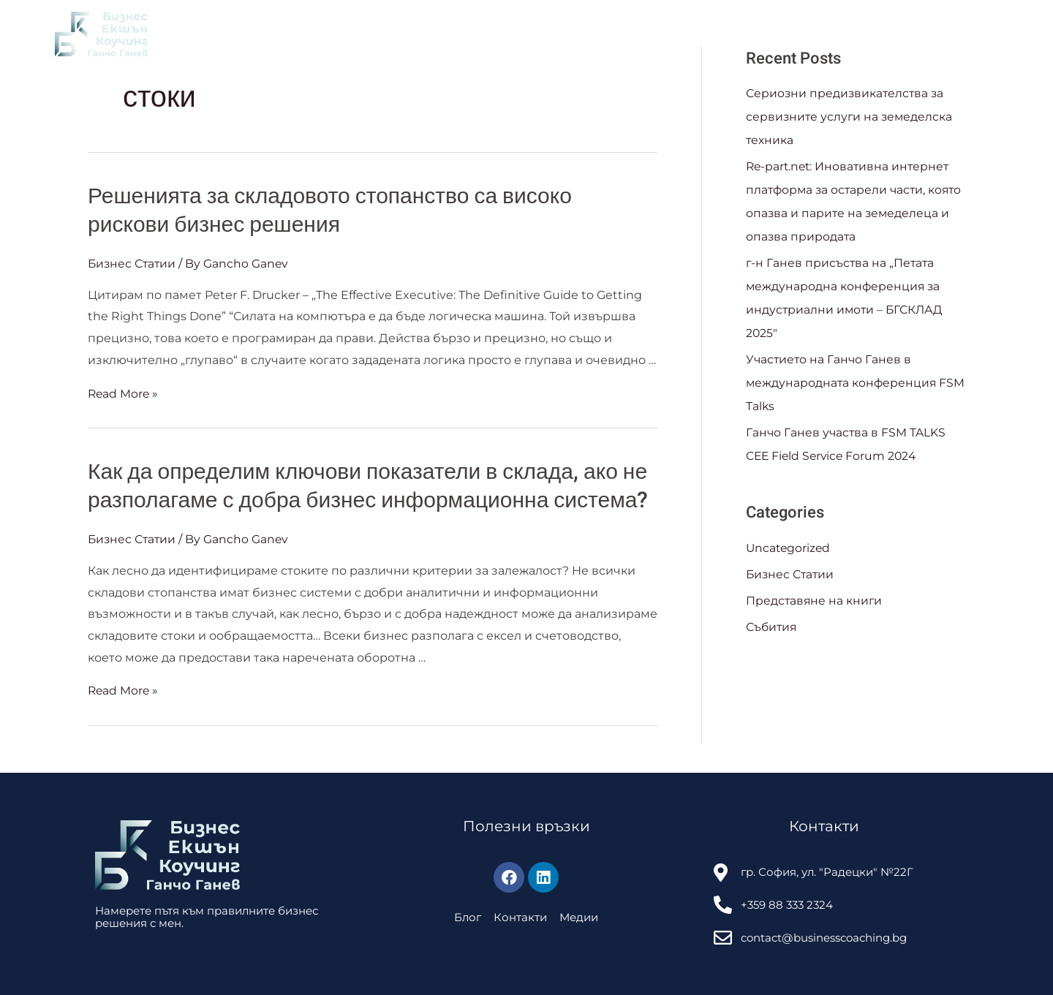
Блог (526, 34)
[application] (479, 34)
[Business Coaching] (101, 33)
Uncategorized (789, 548)
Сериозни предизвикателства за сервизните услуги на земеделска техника (851, 116)
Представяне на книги (815, 601)
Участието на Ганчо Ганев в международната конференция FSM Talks (842, 382)
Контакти (656, 34)
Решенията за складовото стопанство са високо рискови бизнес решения (330, 211)
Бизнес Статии (133, 263)
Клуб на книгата (284, 34)
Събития (589, 34)
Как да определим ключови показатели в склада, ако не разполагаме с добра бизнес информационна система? (368, 486)
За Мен (203, 34)
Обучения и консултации (416, 34)
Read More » (124, 393)
